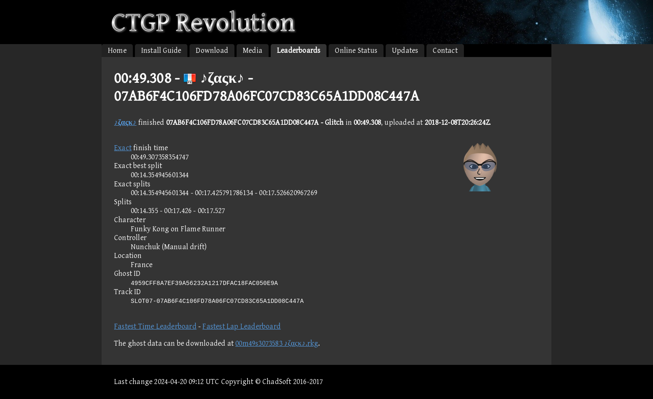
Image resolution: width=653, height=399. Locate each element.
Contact (445, 50)
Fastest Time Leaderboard (155, 326)
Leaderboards (298, 50)
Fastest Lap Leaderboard (241, 326)
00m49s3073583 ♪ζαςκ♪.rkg (276, 343)
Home (117, 50)
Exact (123, 148)
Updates (405, 50)
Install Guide (161, 50)
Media (252, 50)
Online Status (356, 50)
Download (212, 50)
